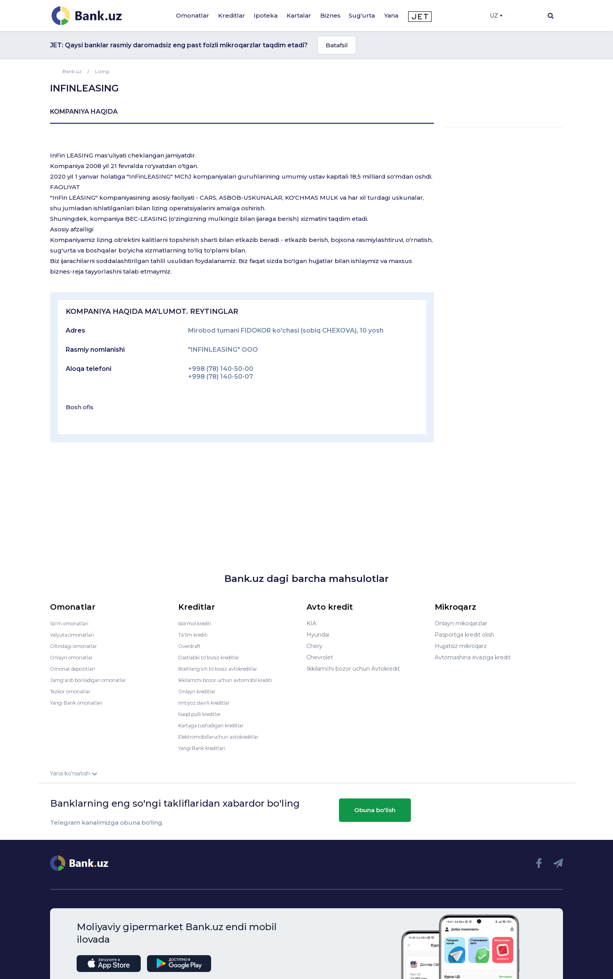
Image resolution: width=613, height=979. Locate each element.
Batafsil (337, 45)
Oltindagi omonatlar (77, 646)
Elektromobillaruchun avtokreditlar (225, 736)
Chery (314, 646)
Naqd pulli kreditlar (203, 714)
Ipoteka (266, 15)
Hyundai (317, 634)
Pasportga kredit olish (464, 634)
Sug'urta (362, 15)
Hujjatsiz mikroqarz (461, 646)
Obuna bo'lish (375, 810)
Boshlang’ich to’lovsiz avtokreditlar (225, 668)
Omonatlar (192, 15)
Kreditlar (231, 15)
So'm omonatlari (72, 623)
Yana (391, 15)
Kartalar (299, 15)
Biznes (330, 15)
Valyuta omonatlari (75, 634)
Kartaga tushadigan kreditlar (216, 725)
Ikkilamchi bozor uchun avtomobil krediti (233, 680)
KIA (311, 623)
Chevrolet (319, 657)
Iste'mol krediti (198, 623)
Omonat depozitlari (76, 668)
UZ (496, 15)
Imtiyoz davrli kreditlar (208, 702)
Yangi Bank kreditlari (205, 748)
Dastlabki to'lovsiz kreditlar (214, 657)
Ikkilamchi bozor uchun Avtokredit (353, 668)
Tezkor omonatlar (74, 691)
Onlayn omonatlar (74, 657)
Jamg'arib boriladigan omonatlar (94, 680)
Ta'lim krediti (195, 634)
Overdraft (191, 646)
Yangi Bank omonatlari (80, 702)
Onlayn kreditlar (199, 691)
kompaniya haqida (84, 111)
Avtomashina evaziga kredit (473, 657)
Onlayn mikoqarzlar (461, 623)
